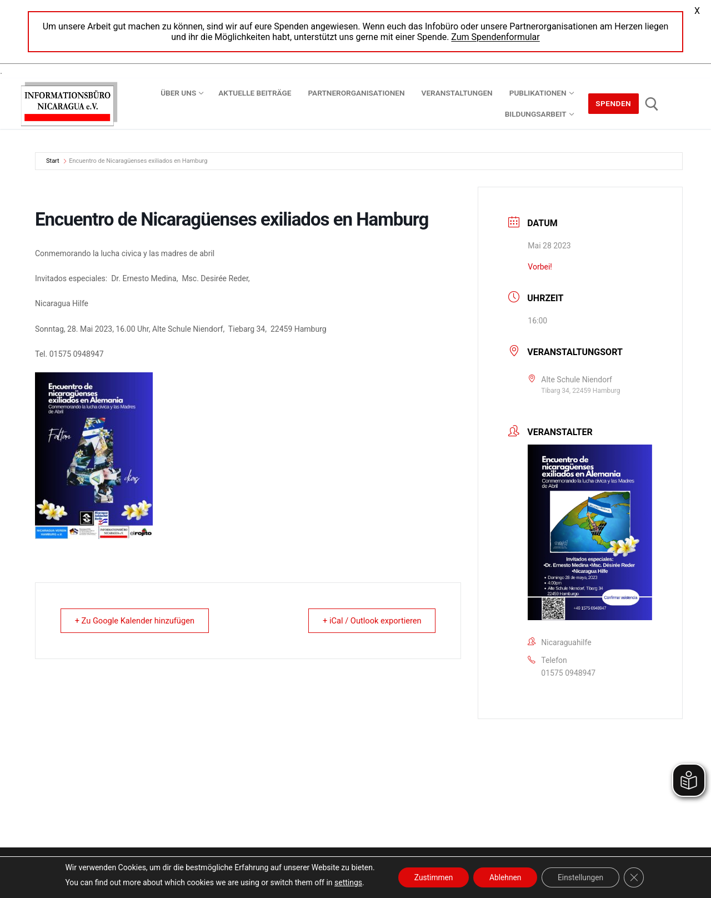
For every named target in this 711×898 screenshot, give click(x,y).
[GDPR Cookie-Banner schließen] (637, 877)
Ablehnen (505, 877)
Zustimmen (431, 877)
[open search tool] (652, 104)
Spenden (613, 103)
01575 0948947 (568, 672)
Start (53, 160)
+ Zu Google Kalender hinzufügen (138, 621)
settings (345, 882)
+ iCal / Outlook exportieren (368, 621)
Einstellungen (582, 877)
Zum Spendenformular (495, 37)
